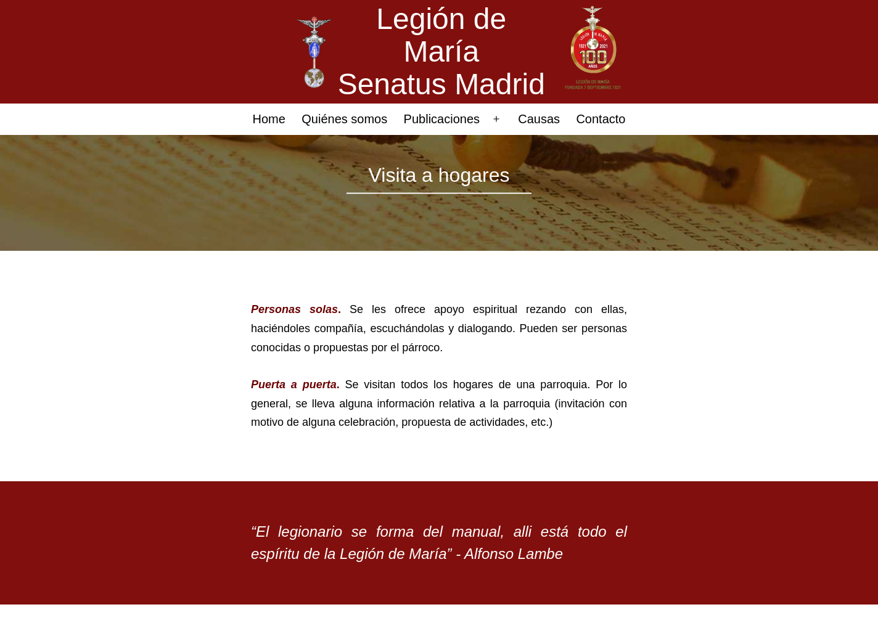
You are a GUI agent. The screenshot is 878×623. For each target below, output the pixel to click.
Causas (539, 119)
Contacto (600, 119)
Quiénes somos (344, 119)
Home (269, 119)
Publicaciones (442, 119)
